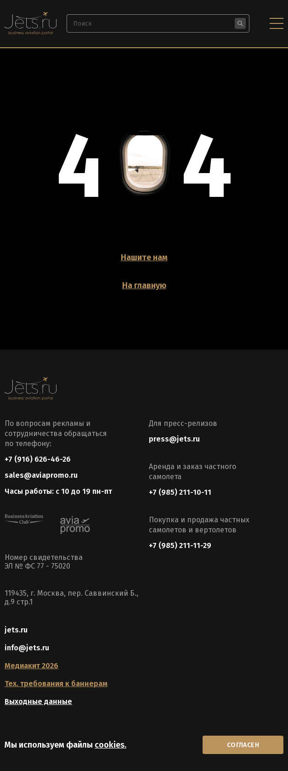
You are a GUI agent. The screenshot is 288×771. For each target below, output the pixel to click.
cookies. (110, 745)
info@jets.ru (27, 647)
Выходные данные (38, 701)
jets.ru (16, 630)
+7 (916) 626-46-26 (38, 459)
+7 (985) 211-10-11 (180, 492)
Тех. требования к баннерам (56, 683)
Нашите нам (144, 257)
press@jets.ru (174, 439)
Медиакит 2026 (31, 665)
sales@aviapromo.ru (41, 475)
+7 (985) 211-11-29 (180, 545)
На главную (144, 285)
